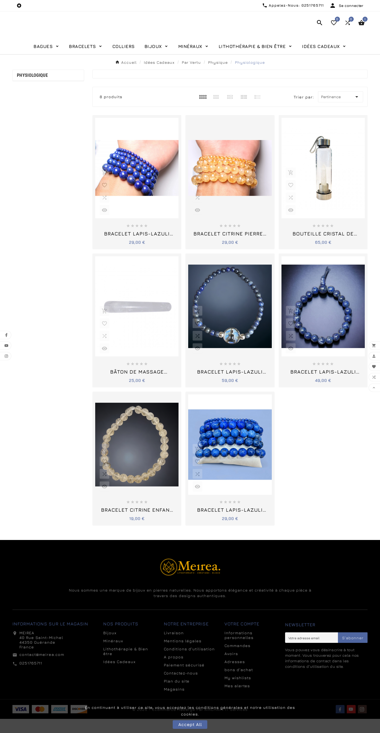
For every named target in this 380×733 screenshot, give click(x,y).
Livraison (174, 647)
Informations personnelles (239, 649)
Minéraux (113, 655)
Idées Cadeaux (119, 675)
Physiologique (32, 89)
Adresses (234, 675)
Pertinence (340, 111)
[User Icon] (346, 5)
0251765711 (30, 677)
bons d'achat (238, 683)
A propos (173, 671)
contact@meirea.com (41, 668)
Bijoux (110, 647)
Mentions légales (182, 655)
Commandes (237, 659)
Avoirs (231, 667)
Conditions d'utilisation (189, 663)
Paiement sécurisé (184, 679)
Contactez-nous (181, 687)
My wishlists (237, 691)
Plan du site (177, 695)
